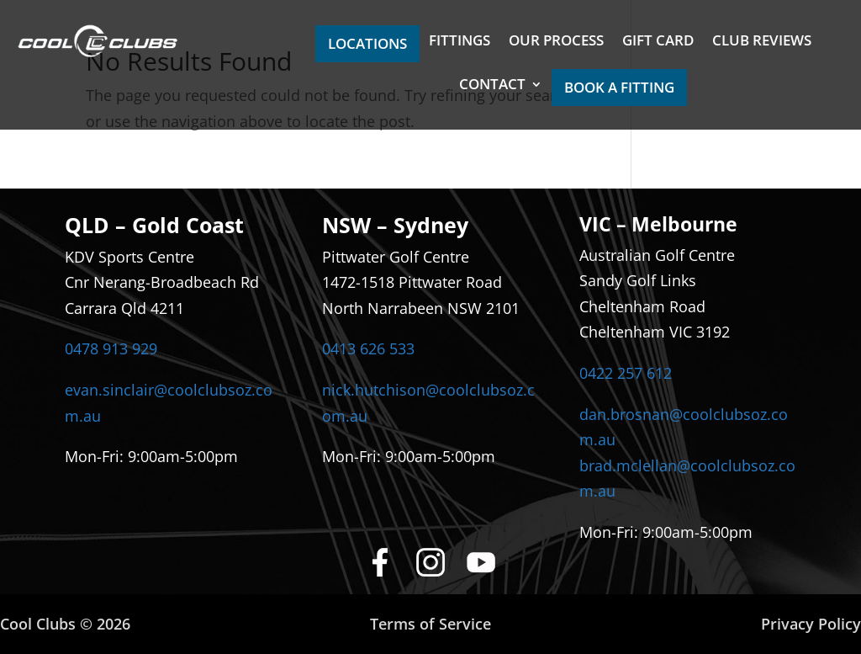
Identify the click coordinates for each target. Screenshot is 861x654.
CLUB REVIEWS (761, 42)
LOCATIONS (367, 43)
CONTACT (492, 85)
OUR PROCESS (556, 42)
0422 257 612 (625, 373)
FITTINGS (459, 42)
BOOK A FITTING (619, 87)
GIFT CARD (658, 42)
